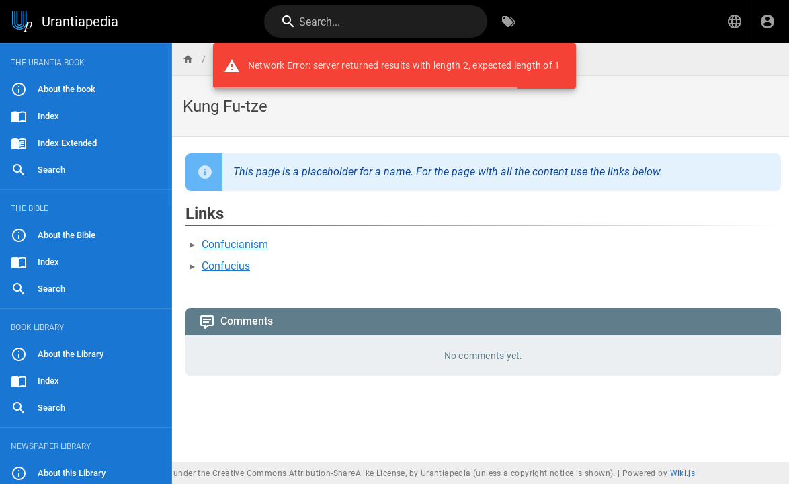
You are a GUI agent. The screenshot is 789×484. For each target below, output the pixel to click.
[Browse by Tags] (509, 21)
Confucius (226, 265)
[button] (734, 21)
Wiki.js (683, 473)
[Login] (767, 21)
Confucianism (235, 244)
